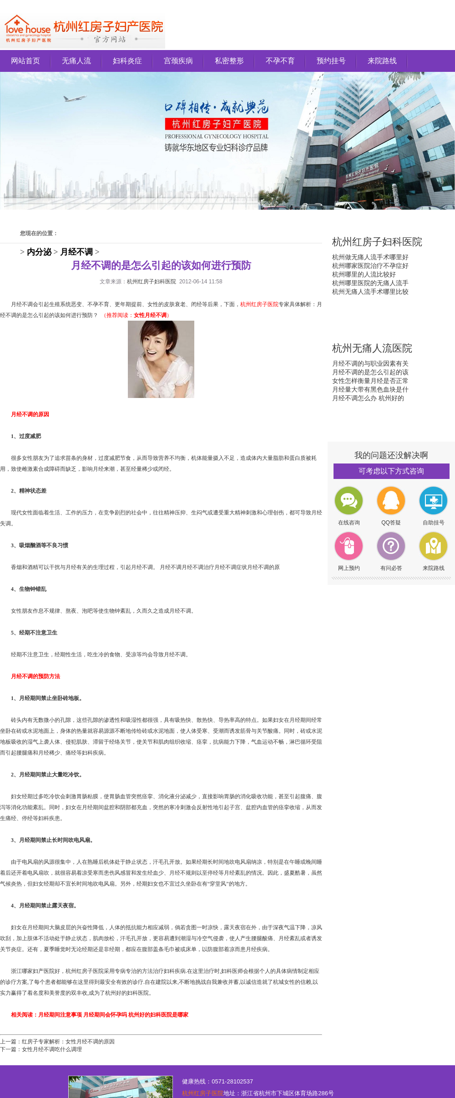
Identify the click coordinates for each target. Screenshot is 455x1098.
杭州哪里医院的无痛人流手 (370, 283)
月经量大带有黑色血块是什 (370, 389)
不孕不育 (280, 61)
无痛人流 (76, 61)
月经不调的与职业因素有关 (370, 363)
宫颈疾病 (178, 61)
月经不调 (76, 252)
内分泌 (39, 252)
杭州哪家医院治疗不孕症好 (370, 265)
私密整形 (229, 61)
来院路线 (382, 61)
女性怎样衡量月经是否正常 (370, 380)
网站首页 (25, 61)
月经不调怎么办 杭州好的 (368, 398)
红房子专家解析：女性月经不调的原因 (68, 1041)
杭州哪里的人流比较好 (364, 274)
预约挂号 (331, 61)
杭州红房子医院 (202, 1093)
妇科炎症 (127, 61)
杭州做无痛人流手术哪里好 (370, 257)
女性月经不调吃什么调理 (52, 1049)
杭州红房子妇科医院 (151, 281)
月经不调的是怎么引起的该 (370, 372)
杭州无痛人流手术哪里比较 (370, 291)
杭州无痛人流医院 (372, 348)
